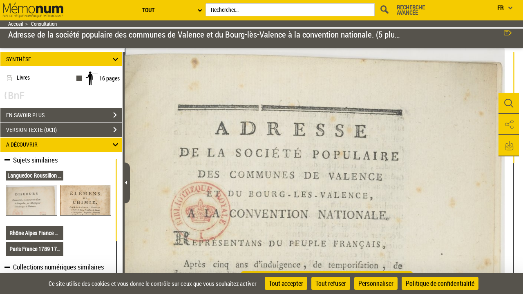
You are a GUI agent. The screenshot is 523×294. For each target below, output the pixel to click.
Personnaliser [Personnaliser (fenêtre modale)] (375, 283)
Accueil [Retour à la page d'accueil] (15, 23)
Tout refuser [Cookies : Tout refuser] (330, 283)
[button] (508, 103)
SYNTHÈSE (63, 59)
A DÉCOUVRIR (63, 145)
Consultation (44, 23)
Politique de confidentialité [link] (440, 283)
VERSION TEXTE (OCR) (64, 130)
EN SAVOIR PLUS (64, 115)
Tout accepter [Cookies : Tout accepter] (286, 283)
